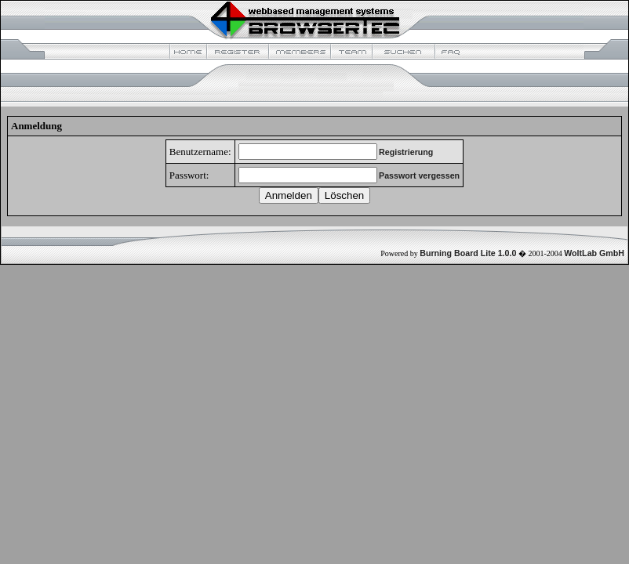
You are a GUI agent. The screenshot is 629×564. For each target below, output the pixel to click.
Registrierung (406, 152)
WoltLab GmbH (594, 253)
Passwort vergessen (419, 175)
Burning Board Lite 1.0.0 (468, 253)
